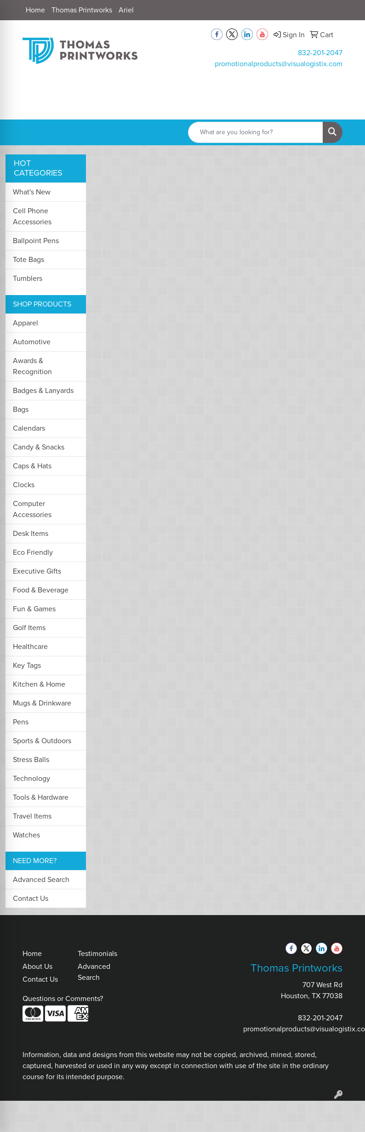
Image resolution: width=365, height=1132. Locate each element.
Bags (21, 409)
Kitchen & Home (39, 684)
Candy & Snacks (38, 447)
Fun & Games (34, 608)
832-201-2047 (320, 52)
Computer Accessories (32, 509)
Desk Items (30, 533)
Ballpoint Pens (36, 240)
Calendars (29, 428)
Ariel (126, 10)
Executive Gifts (37, 571)
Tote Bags (28, 259)
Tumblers (27, 278)
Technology (31, 778)
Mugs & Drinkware (42, 703)
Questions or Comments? (63, 998)
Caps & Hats (32, 466)
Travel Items (32, 816)
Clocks (23, 484)
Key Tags (27, 665)
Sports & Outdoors (42, 740)
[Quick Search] (255, 132)
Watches (26, 835)
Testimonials (97, 953)
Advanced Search (41, 879)
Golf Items (29, 627)
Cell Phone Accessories (32, 216)
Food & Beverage (40, 590)
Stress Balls (31, 759)
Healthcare (30, 646)
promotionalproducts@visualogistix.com (278, 63)
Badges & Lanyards (43, 390)
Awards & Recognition (32, 366)
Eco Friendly (33, 552)
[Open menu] (346, 106)
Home (35, 10)
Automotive (32, 341)
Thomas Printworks (81, 10)
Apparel (25, 323)
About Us (37, 966)
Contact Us (30, 898)
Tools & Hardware (40, 797)
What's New (32, 192)
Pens (21, 722)
